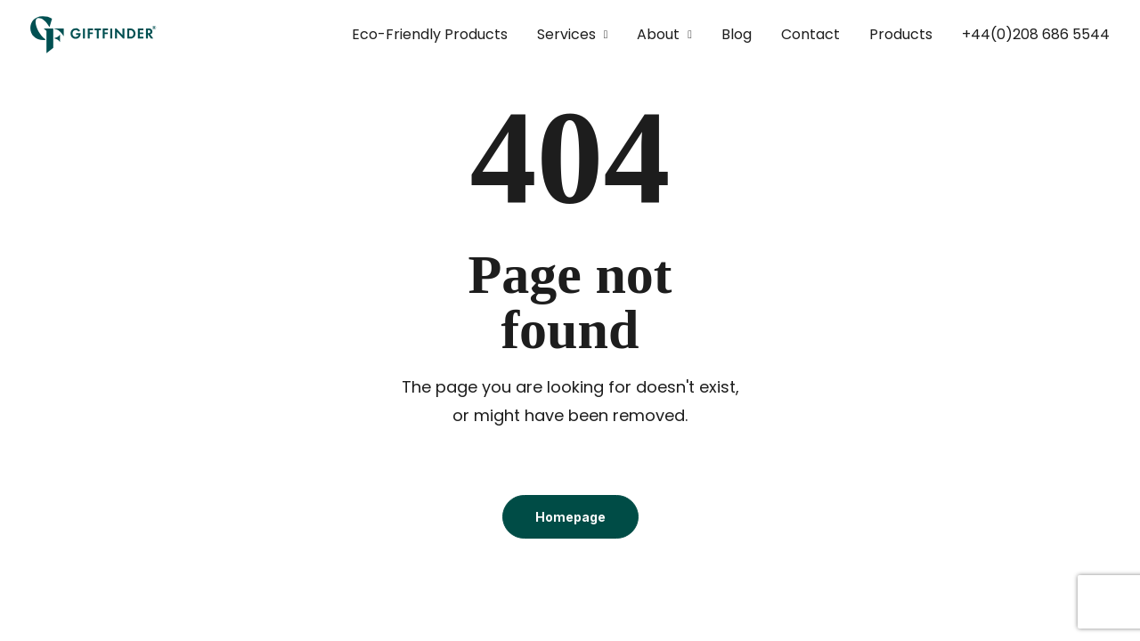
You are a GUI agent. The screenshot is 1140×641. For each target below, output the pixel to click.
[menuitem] (436, 34)
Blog (736, 34)
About (664, 34)
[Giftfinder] (93, 34)
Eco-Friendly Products (430, 34)
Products (900, 34)
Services (572, 34)
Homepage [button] (570, 516)
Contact (810, 34)
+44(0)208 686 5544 (1036, 34)
